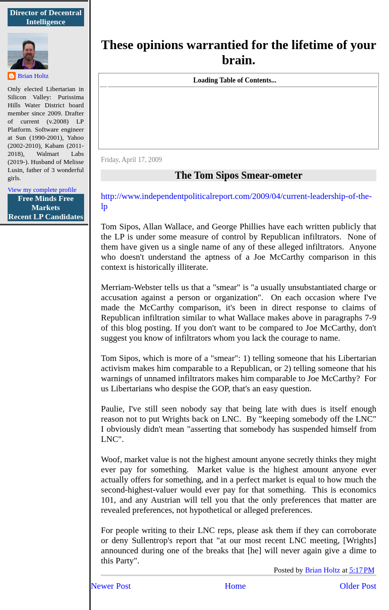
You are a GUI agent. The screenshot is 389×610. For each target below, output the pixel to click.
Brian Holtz (33, 75)
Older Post (358, 586)
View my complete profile (42, 189)
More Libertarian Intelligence (238, 25)
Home (235, 586)
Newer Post (111, 586)
